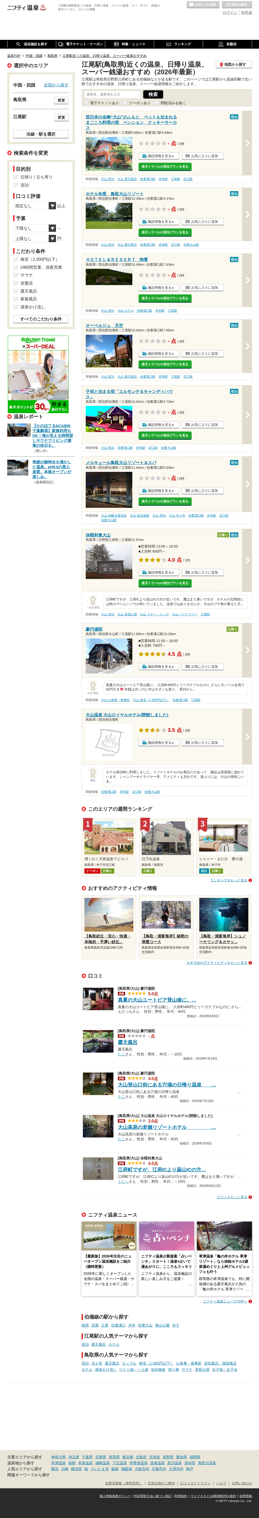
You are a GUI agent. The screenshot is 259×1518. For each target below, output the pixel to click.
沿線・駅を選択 (40, 134)
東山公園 (162, 1325)
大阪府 (141, 1457)
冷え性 (96, 1363)
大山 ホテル (125, 310)
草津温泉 (58, 1463)
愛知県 (181, 1457)
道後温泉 (157, 1463)
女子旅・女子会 (225, 1369)
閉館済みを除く (173, 103)
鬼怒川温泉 (207, 1463)
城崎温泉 (102, 1463)
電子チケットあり (104, 103)
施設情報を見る (159, 156)
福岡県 (195, 1457)
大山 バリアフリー (185, 614)
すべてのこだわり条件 (41, 319)
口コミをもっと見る (232, 1197)
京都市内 (159, 1469)
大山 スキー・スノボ (154, 614)
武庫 (95, 1325)
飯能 (115, 1469)
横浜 (55, 1469)
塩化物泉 (158, 1369)
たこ (121, 1053)
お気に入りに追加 (204, 156)
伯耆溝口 (118, 1325)
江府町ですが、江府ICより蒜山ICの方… (162, 1169)
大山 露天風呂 (127, 179)
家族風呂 (28, 299)
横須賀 (76, 1469)
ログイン (230, 12)
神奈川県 (58, 1457)
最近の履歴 (237, 5)
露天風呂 (128, 1042)
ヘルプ (221, 1483)
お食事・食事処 (189, 1363)
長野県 (168, 1457)
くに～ (123, 1181)
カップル (129, 1363)
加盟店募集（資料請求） (123, 1483)
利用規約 (181, 1496)
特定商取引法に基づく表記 (152, 1496)
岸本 (131, 1325)
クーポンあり (140, 103)
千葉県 (87, 1457)
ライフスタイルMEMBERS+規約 (213, 1496)
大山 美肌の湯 (127, 614)
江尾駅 (175, 179)
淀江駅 (188, 179)
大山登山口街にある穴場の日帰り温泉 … (167, 1085)
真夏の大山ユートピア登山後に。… (157, 1000)
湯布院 (189, 1463)
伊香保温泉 (139, 1463)
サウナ (187, 1369)
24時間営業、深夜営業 (41, 267)
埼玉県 (73, 1457)
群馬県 (114, 1457)
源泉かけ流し (106, 1369)
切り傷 (173, 1369)
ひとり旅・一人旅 (133, 1369)
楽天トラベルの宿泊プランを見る (165, 166)
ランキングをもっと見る (228, 880)
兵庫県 (100, 1457)
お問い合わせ (242, 1483)
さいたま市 (100, 1469)
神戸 (189, 1469)
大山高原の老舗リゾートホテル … (167, 1127)
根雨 (85, 1325)
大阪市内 (142, 1469)
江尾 (105, 1325)
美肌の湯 (202, 1369)
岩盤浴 (26, 283)
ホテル (114, 1344)
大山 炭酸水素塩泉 (114, 515)
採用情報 (246, 1496)
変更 (61, 100)
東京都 (127, 1457)
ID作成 (246, 12)
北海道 (154, 1457)
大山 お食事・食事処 (115, 700)
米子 (175, 1325)
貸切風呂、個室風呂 (220, 1363)
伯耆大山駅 (191, 245)
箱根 (72, 1463)
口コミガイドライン (195, 1483)
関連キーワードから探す (28, 1475)
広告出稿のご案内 (161, 1483)
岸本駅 (163, 179)
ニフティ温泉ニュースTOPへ (225, 1301)
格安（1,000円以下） (156, 1363)
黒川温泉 (174, 1463)
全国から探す (56, 85)
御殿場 (126, 1469)
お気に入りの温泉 (203, 5)
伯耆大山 (145, 1325)
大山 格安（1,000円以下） (151, 700)
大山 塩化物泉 (139, 515)
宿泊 (85, 1344)
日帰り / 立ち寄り (36, 177)
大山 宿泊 (107, 179)
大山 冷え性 (177, 515)
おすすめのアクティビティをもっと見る (217, 963)
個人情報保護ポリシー (115, 1496)
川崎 (64, 1469)
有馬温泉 (85, 1463)
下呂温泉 (119, 1463)
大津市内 (176, 1469)
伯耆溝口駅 (147, 179)
